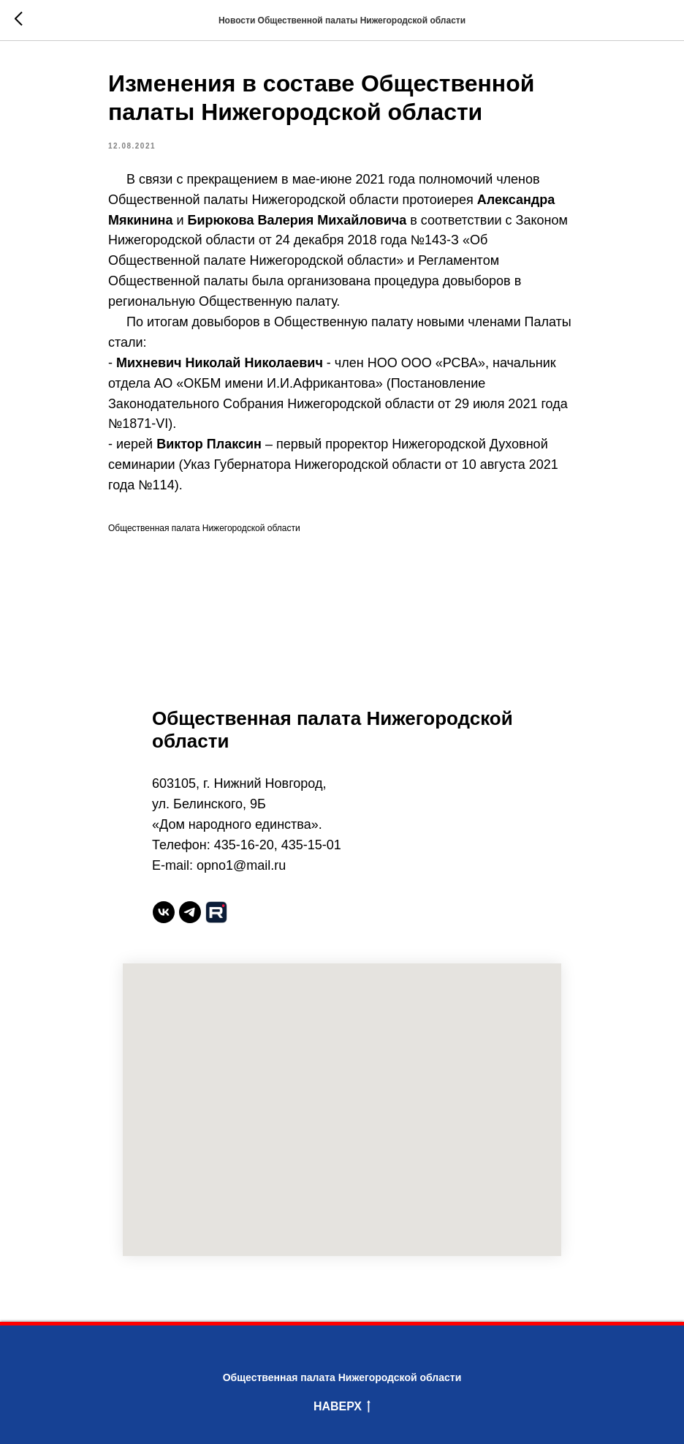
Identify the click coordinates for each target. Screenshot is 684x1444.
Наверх (342, 1407)
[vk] (164, 912)
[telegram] (190, 912)
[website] (216, 912)
